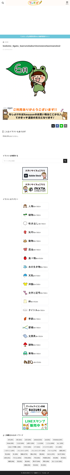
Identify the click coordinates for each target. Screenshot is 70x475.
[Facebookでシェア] (57, 126)
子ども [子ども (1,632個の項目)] (17, 458)
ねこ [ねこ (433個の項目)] (60, 443)
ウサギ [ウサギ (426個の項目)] (27, 447)
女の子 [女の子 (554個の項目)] (61, 454)
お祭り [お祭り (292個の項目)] (30, 443)
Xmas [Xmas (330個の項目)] (10, 443)
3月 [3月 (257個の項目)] (10, 439)
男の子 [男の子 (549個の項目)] (36, 461)
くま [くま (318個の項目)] (40, 443)
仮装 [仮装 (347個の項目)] (62, 450)
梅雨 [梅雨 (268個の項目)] (11, 461)
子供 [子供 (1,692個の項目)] (27, 458)
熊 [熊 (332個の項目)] (19, 461)
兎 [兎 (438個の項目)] (7, 454)
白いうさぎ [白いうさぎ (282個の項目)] (57, 461)
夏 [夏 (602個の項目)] (42, 454)
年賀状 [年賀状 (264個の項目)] (46, 458)
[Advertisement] (35, 20)
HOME (5, 42)
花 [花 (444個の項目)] (43, 465)
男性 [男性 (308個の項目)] (46, 461)
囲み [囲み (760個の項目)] (33, 454)
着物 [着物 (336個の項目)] (27, 465)
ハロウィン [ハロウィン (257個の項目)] (9, 450)
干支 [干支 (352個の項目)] (37, 458)
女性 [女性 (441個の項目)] (7, 458)
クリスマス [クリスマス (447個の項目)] (48, 447)
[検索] (65, 161)
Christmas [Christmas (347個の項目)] (57, 439)
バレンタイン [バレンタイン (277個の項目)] (22, 450)
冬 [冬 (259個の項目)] (15, 454)
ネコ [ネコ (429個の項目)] (59, 447)
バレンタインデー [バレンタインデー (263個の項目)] (38, 450)
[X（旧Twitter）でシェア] (53, 126)
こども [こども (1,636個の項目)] (50, 443)
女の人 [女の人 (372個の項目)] (50, 454)
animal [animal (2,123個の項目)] (38, 439)
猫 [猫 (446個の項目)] (27, 461)
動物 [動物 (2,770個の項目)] (24, 454)
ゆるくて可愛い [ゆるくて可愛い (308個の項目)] (14, 447)
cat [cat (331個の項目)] (47, 439)
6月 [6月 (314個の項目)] (19, 439)
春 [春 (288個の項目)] (55, 458)
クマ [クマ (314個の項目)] (37, 447)
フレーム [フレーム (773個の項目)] (52, 450)
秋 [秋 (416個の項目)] (35, 465)
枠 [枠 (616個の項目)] (63, 458)
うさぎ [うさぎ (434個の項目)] (20, 443)
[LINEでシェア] (61, 126)
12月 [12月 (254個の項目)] (28, 439)
